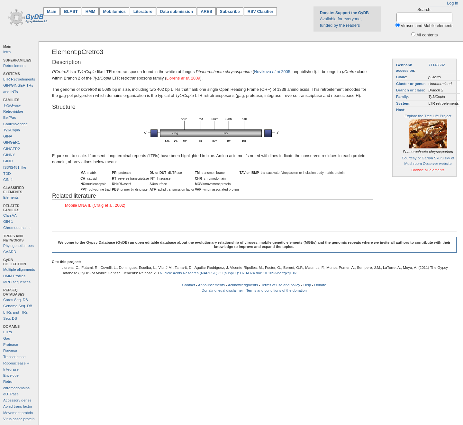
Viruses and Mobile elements (427, 25)
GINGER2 (11, 149)
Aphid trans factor (17, 406)
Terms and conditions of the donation (276, 290)
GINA (7, 136)
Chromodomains (16, 228)
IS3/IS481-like (14, 167)
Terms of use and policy (280, 285)
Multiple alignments (19, 269)
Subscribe (230, 11)
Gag (6, 338)
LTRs (7, 332)
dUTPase (11, 394)
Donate (320, 285)
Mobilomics (114, 11)
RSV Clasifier (260, 11)
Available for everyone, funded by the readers (344, 19)
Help (307, 285)
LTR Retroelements (19, 79)
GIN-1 (8, 221)
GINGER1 (11, 142)
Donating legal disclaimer (222, 290)
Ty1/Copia (11, 130)
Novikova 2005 (272, 71)
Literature (142, 11)
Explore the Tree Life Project (427, 116)
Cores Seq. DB (15, 300)
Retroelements (15, 66)
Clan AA (10, 215)
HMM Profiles (14, 276)
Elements (11, 197)
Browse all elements (427, 170)
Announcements (211, 285)
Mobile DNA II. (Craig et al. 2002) (95, 205)
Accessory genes (17, 400)
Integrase (11, 369)
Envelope (11, 375)
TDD (7, 173)
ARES (206, 11)
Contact (188, 285)
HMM (90, 11)
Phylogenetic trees (18, 246)
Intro (7, 52)
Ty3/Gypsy (12, 105)
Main (53, 11)
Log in (452, 3)
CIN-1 (8, 180)
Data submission (176, 11)
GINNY (9, 155)
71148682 (436, 65)
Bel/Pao (9, 117)
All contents (427, 35)
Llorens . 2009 (183, 78)
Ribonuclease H (16, 363)
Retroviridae (13, 111)
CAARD (9, 252)
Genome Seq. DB (17, 306)
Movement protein (18, 413)
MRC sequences (17, 282)
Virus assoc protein (19, 419)
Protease (10, 344)
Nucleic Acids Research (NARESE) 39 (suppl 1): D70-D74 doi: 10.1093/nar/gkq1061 (229, 273)
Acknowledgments (243, 285)
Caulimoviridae (15, 124)
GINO (8, 161)
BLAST (71, 11)
